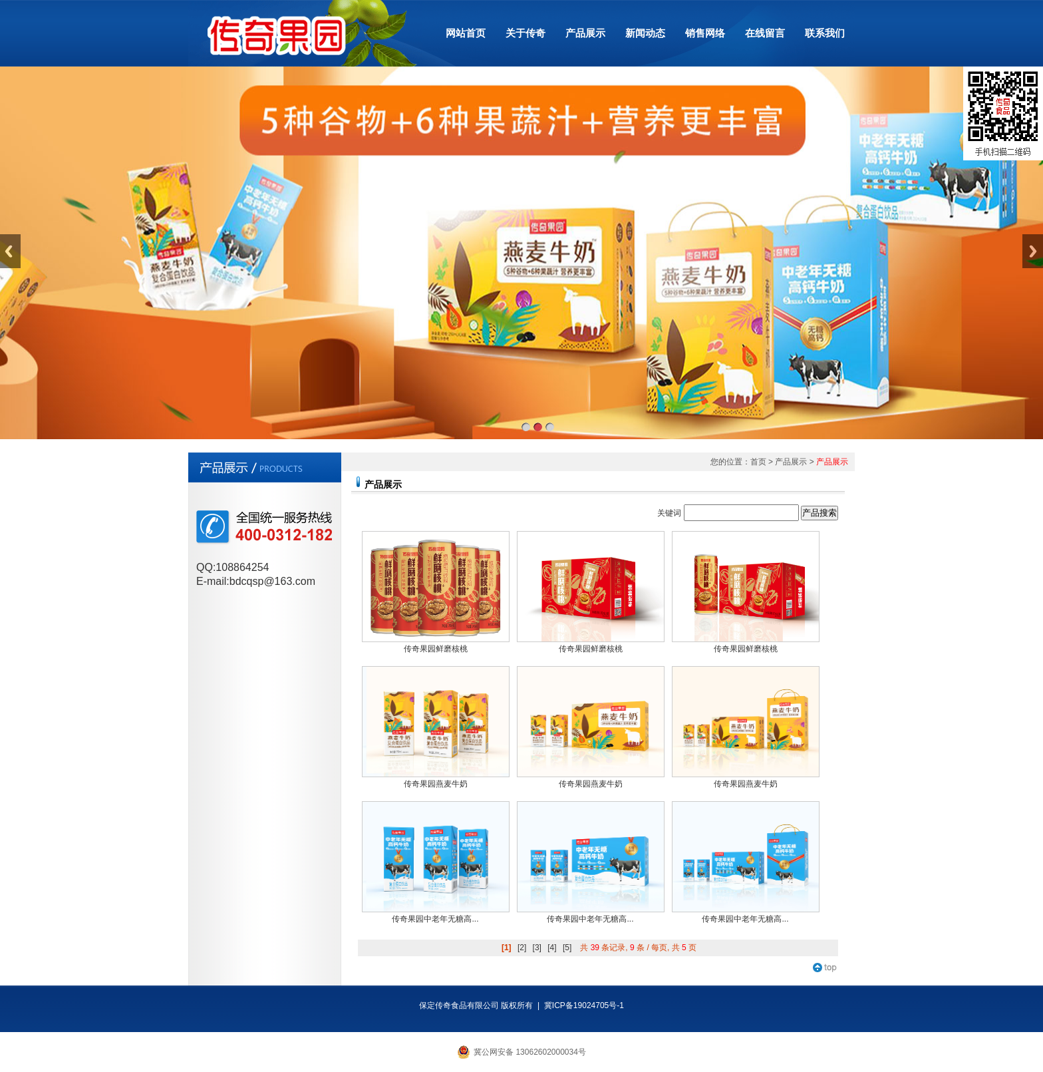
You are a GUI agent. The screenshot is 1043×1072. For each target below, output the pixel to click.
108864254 (242, 567)
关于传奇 (525, 33)
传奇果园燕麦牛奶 (436, 784)
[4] (551, 947)
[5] (567, 947)
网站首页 (466, 33)
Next (1032, 251)
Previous (10, 251)
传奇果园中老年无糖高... (435, 919)
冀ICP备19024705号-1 (584, 1005)
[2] (522, 947)
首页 (758, 461)
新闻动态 (645, 33)
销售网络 (705, 33)
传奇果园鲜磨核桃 (436, 648)
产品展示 (585, 33)
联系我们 (825, 33)
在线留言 (765, 33)
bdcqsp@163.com (272, 581)
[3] (537, 947)
